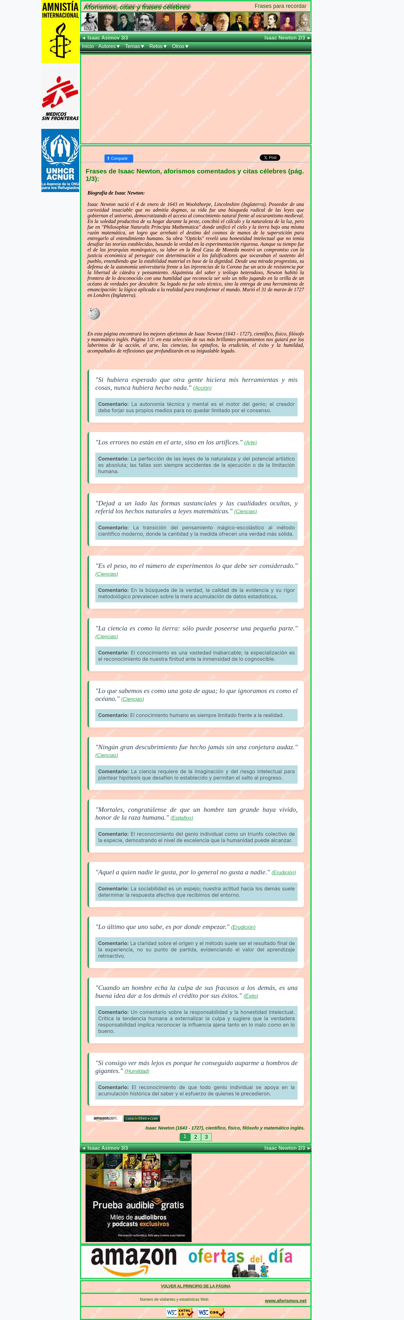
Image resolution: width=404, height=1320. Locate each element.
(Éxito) (251, 996)
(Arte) (250, 442)
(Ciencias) (245, 511)
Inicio (88, 46)
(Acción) (202, 388)
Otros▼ (180, 46)
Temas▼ (135, 46)
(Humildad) (137, 1071)
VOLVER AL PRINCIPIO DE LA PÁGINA (196, 1286)
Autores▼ (109, 46)
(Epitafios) (181, 818)
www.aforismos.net (285, 1300)
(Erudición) (284, 872)
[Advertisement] (195, 99)
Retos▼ (158, 46)
